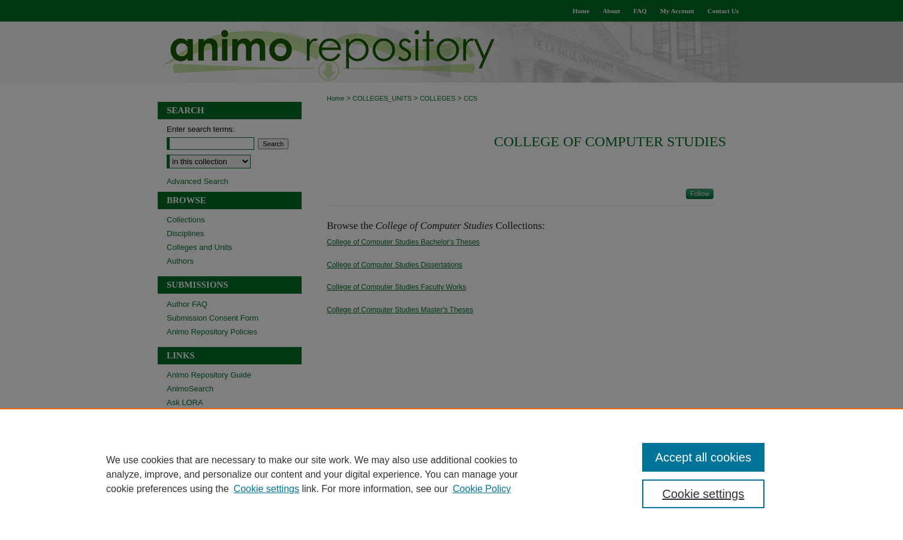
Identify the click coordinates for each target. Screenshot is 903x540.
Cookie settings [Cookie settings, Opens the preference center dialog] (704, 493)
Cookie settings (266, 489)
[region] (451, 474)
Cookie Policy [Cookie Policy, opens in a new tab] (482, 489)
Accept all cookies (703, 457)
